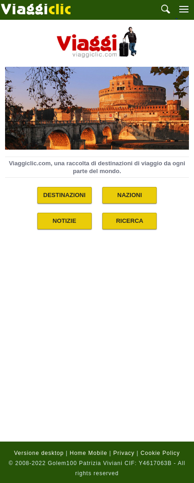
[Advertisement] (97, 341)
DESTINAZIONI (64, 195)
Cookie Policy (160, 453)
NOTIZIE (64, 220)
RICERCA (129, 220)
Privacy (124, 453)
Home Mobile (88, 453)
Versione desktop (39, 453)
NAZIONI (130, 195)
